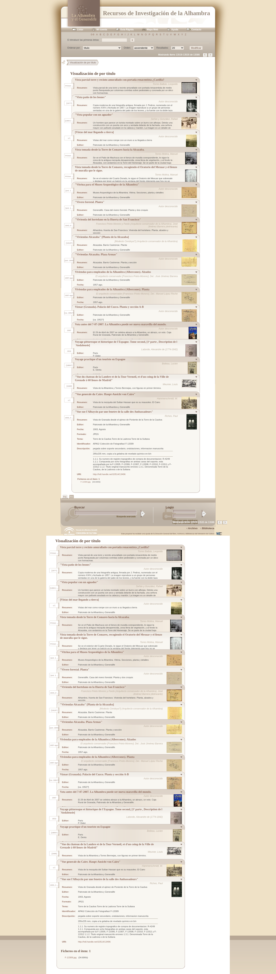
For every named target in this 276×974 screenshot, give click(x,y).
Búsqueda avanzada (126, 516)
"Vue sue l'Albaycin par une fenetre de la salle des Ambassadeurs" (114, 411)
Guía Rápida (127, 29)
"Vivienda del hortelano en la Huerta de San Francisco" (108, 219)
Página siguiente (210, 55)
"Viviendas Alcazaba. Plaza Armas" (96, 254)
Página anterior (205, 55)
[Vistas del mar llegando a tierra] (94, 132)
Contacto (196, 29)
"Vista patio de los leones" (90, 97)
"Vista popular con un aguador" (94, 114)
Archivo (193, 528)
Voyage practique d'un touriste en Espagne (100, 359)
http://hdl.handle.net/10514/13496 (109, 474)
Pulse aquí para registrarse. (185, 520)
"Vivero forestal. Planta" (89, 202)
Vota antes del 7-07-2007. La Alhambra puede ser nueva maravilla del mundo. (120, 324)
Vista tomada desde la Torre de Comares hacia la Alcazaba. (110, 149)
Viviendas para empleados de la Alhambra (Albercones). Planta (112, 289)
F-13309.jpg (85, 482)
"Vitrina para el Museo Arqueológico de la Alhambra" (107, 184)
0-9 (92, 34)
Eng (65, 497)
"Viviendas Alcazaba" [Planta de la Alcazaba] (102, 236)
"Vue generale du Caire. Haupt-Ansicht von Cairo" (105, 394)
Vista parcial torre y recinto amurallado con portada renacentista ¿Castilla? (119, 79)
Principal (65, 62)
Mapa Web (152, 29)
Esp (71, 497)
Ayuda (174, 29)
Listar (80, 29)
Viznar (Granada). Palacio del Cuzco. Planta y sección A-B (109, 306)
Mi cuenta (101, 29)
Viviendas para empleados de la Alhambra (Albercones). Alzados (113, 271)
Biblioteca (208, 528)
